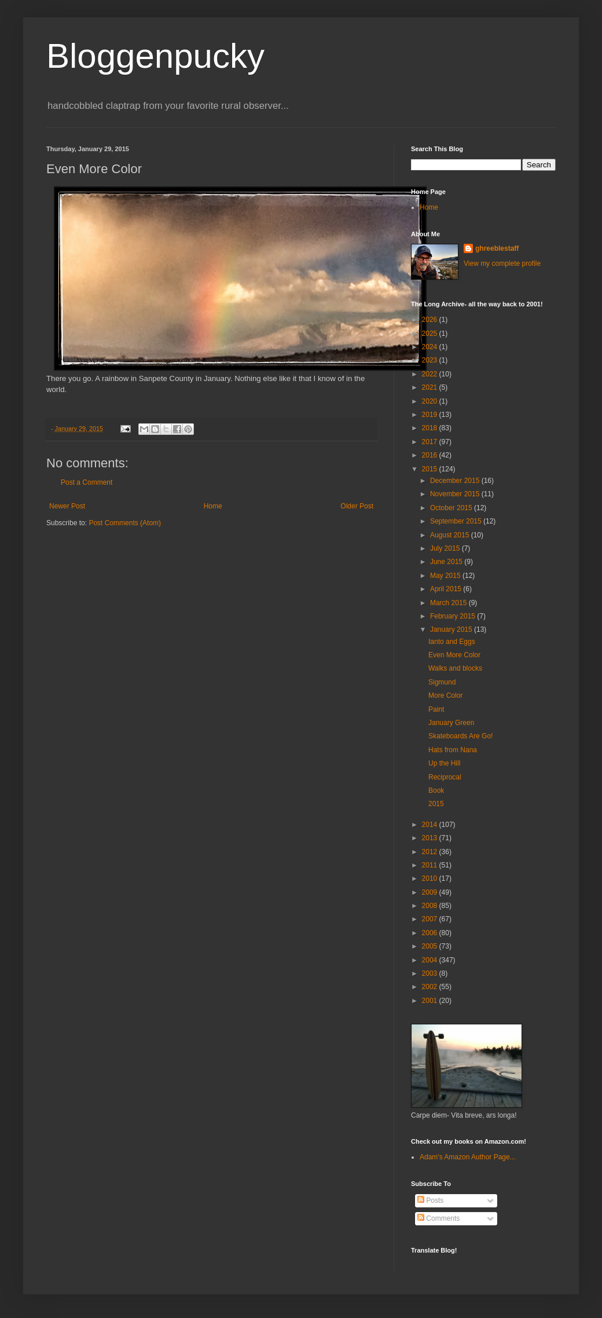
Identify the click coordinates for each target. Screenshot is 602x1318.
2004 (430, 960)
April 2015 (446, 589)
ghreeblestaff (497, 248)
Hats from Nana (452, 750)
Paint (436, 709)
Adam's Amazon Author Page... (468, 1157)
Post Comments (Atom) (125, 523)
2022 (430, 374)
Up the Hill (444, 763)
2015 (430, 469)
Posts (430, 1200)
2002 (430, 987)
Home (213, 506)
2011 (430, 865)
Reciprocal (444, 777)
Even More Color (454, 655)
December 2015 (456, 481)
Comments (438, 1218)
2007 (430, 919)
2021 (430, 387)
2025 (430, 334)
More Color (445, 695)
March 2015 (449, 603)
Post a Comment (86, 482)
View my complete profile (502, 263)
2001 (430, 1001)
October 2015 (452, 508)
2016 (430, 455)
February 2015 (453, 616)
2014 (430, 825)
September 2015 (456, 521)
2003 (430, 973)
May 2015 (446, 576)
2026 (430, 320)
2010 (430, 878)
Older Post (356, 506)
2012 (430, 852)
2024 (430, 347)
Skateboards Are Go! (460, 736)
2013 (430, 838)
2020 (430, 401)
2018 (430, 428)
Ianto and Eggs (451, 642)
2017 (430, 442)
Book (436, 790)
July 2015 (446, 548)
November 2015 (456, 494)
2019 (430, 415)
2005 (430, 946)
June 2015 (447, 562)
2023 (430, 360)
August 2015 (450, 535)
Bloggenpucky (155, 55)
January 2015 (452, 629)
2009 (430, 892)
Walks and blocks (455, 668)
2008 (430, 906)
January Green (451, 723)
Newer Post (67, 506)
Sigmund (442, 682)
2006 (430, 933)
